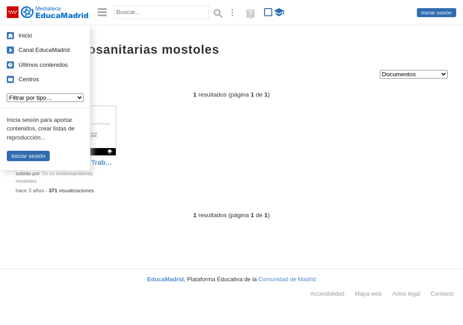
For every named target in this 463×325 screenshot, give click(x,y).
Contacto (442, 293)
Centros (29, 79)
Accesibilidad (327, 293)
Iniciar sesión (436, 12)
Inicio (25, 35)
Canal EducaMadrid (44, 49)
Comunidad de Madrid (287, 279)
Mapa (368, 293)
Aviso (406, 293)
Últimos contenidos (43, 64)
